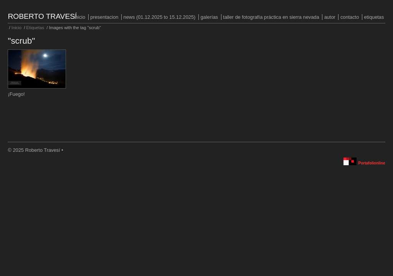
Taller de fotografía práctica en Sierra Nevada (271, 17)
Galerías (209, 17)
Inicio (79, 17)
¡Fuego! (16, 94)
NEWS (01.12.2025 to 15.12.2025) (160, 17)
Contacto (349, 17)
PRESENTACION (104, 17)
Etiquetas (374, 17)
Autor (329, 17)
